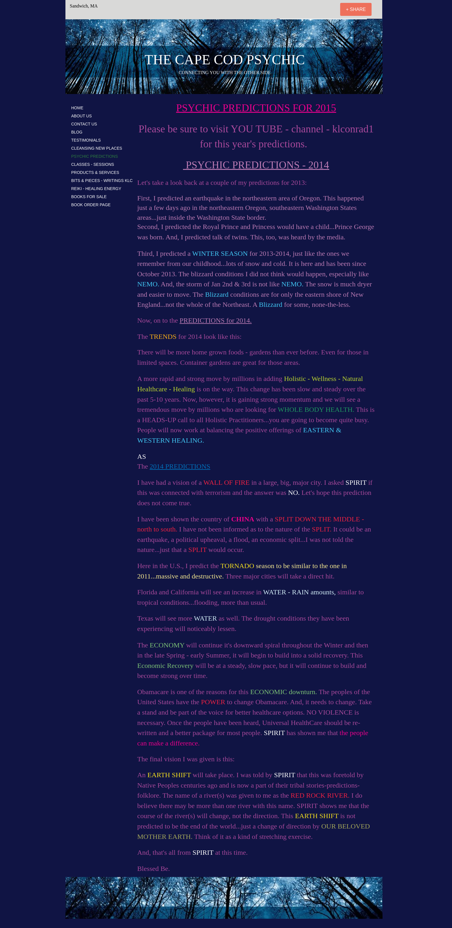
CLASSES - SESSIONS (92, 164)
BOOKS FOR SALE (89, 196)
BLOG (76, 132)
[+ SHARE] (356, 9)
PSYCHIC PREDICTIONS (94, 156)
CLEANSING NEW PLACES (96, 148)
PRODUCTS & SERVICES (95, 172)
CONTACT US (84, 124)
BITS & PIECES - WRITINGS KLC (102, 180)
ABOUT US (81, 116)
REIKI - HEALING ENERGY (96, 188)
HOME (77, 108)
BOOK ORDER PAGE (91, 204)
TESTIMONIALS (86, 140)
